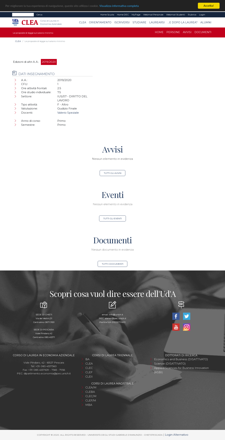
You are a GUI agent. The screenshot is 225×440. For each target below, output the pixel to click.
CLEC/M (90, 396)
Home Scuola (107, 14)
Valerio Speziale (68, 112)
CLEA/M (90, 387)
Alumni (205, 22)
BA (87, 359)
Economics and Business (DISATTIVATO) (181, 359)
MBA (88, 405)
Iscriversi (122, 22)
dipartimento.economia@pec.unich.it (47, 373)
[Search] (23, 14)
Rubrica (192, 14)
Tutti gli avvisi (112, 173)
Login (202, 14)
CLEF (89, 372)
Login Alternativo (176, 434)
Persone (173, 32)
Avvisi (187, 32)
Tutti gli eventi (112, 218)
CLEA (82, 22)
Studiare (139, 22)
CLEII (89, 376)
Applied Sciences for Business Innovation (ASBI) (181, 370)
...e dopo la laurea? (183, 22)
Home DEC (123, 14)
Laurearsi (157, 22)
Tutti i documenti (112, 264)
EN (210, 14)
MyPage (136, 14)
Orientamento (100, 22)
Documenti (202, 32)
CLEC (89, 368)
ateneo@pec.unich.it (115, 318)
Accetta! (209, 6)
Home (159, 32)
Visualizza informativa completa (119, 6)
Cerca (39, 14)
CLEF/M (90, 400)
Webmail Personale (153, 14)
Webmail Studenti (175, 14)
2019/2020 (49, 62)
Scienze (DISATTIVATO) (170, 363)
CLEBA (90, 392)
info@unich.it (116, 314)
